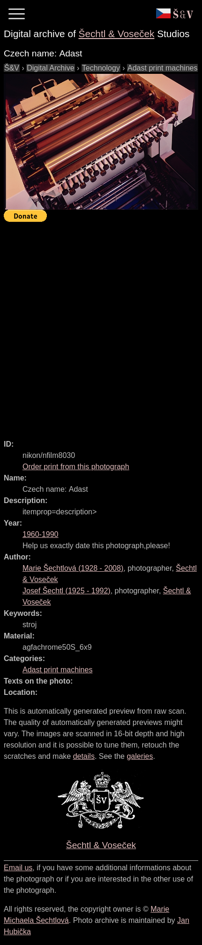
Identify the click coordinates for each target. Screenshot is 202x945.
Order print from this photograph (75, 467)
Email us (18, 868)
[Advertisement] (101, 326)
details (84, 756)
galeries (140, 756)
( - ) (72, 568)
